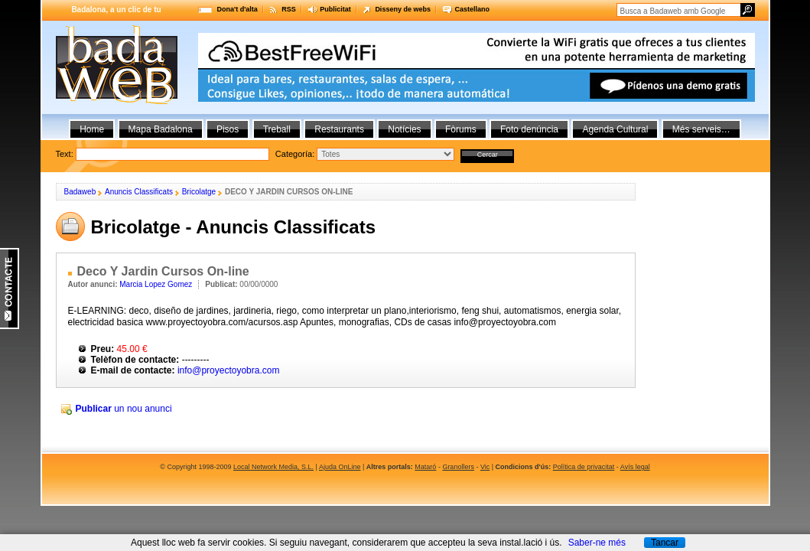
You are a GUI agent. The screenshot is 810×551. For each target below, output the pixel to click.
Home (92, 129)
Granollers (458, 467)
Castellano (472, 9)
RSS (288, 9)
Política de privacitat (584, 467)
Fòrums (461, 129)
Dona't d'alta (237, 9)
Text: (285, 153)
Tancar (664, 542)
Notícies (404, 129)
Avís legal (635, 467)
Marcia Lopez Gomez (155, 284)
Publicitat (335, 9)
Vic (485, 467)
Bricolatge (199, 191)
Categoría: (294, 153)
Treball (277, 129)
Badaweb (80, 191)
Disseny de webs (403, 9)
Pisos (227, 129)
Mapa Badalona (160, 129)
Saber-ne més (597, 542)
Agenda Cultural (615, 129)
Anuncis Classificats (139, 191)
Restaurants (339, 129)
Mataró (425, 467)
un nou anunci (124, 408)
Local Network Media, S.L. (273, 467)
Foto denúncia (529, 129)
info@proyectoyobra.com (228, 370)
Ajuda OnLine (340, 467)
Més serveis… (701, 129)
